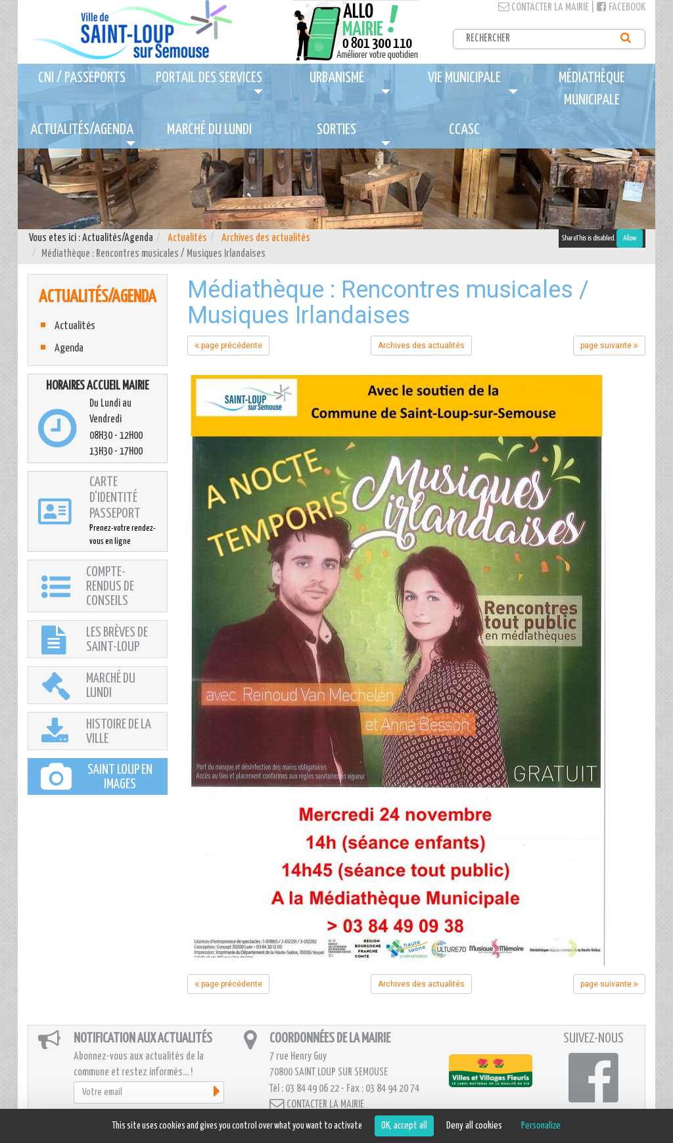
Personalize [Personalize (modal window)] (541, 1126)
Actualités (187, 238)
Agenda (69, 348)
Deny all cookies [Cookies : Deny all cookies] (474, 1126)
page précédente (228, 345)
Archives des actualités (265, 238)
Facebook (621, 7)
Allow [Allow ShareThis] (629, 238)
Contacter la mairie (543, 7)
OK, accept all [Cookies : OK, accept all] (404, 1126)
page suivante (609, 345)
